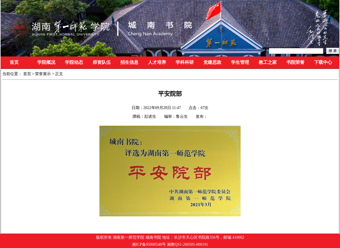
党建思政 (212, 62)
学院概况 (46, 62)
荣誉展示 (43, 74)
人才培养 (157, 62)
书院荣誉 (295, 62)
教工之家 (268, 62)
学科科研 (185, 62)
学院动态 (74, 62)
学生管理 (240, 62)
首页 (14, 62)
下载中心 (323, 62)
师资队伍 (102, 62)
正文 (59, 74)
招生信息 (129, 62)
